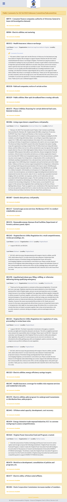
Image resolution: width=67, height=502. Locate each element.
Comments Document (17, 53)
